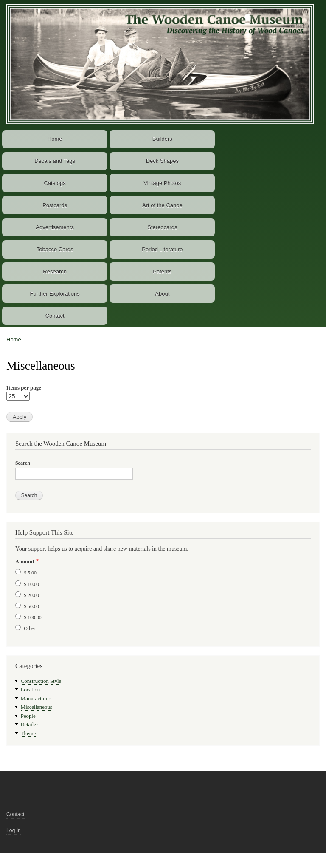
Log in (13, 830)
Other (29, 628)
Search (22, 463)
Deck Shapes (162, 161)
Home (55, 139)
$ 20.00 (31, 595)
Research (55, 271)
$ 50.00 (31, 606)
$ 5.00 (30, 573)
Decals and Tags (54, 161)
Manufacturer (36, 699)
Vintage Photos (162, 183)
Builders (162, 139)
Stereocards (162, 227)
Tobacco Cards (55, 249)
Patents (162, 271)
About (162, 293)
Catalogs (54, 183)
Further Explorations (55, 293)
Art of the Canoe (162, 205)
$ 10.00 (31, 584)
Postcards (54, 205)
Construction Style (41, 681)
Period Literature (162, 249)
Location (30, 690)
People (28, 716)
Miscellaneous (36, 707)
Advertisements (55, 227)
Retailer (29, 725)
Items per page (23, 387)
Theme (28, 733)
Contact (55, 316)
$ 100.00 (33, 617)
